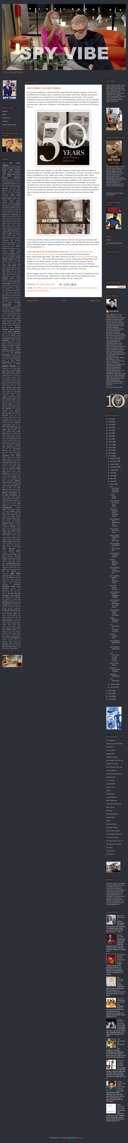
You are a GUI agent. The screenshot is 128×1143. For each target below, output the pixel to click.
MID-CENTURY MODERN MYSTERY (114, 489)
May (111, 478)
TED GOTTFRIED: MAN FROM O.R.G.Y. (114, 657)
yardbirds (5, 643)
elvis (16, 299)
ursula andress (7, 621)
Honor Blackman (14, 172)
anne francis (7, 192)
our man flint (13, 486)
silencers (4, 559)
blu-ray (15, 214)
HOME (108, 240)
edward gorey (16, 294)
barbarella (17, 204)
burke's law (10, 226)
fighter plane (14, 311)
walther (9, 633)
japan (18, 370)
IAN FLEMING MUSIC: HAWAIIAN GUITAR (114, 594)
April (112, 481)
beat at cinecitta (13, 209)
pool (12, 513)
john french (17, 384)
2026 (110, 419)
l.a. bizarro (17, 403)
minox (18, 452)
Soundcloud (6, 118)
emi (19, 299)
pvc (3, 520)
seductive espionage (8, 553)
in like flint (14, 355)
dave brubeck (7, 262)
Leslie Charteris (111, 797)
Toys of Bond (110, 851)
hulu (3, 353)
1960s (39, 288)
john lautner (6, 385)
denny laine (17, 274)
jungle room (13, 393)
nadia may (5, 470)
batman (17, 206)
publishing (11, 518)
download (4, 285)
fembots (7, 310)
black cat (17, 212)
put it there (17, 518)
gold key (17, 338)
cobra (18, 242)
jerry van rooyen (16, 379)
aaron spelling (6, 181)
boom (15, 216)
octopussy (14, 479)
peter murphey (11, 503)
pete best (14, 500)
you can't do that (13, 645)
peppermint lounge (7, 498)
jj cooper (18, 380)
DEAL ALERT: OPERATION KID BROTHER (114, 538)
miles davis (12, 452)
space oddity (8, 565)
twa (19, 615)
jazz (6, 373)
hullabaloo (17, 351)
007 (34, 288)
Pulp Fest (109, 810)
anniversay (17, 192)
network (4, 473)
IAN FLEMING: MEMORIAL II (115, 642)
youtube (15, 646)
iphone (4, 358)
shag (19, 554)
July (111, 472)
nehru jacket (11, 471)
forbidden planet (11, 315)
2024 (110, 424)
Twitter (121, 193)
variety (9, 622)
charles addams (11, 237)
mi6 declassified (7, 445)
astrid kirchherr (7, 197)
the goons (5, 599)
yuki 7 (8, 648)
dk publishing (9, 281)
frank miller (6, 316)
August (112, 470)
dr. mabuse (6, 288)
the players (12, 601)
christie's (17, 238)
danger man (12, 259)
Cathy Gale (6, 168)
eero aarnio (14, 295)
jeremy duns (16, 377)
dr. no (13, 288)
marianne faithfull (11, 431)
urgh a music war (15, 619)
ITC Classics (110, 780)
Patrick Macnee (11, 178)
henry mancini (15, 345)
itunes (12, 362)
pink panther (11, 509)
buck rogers (16, 225)
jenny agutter (6, 377)
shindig (18, 558)
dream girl (5, 290)
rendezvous (5, 526)
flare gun (18, 313)
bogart (11, 216)
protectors (5, 518)
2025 (110, 422)
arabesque (5, 195)
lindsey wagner (16, 413)
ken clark (9, 398)
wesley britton (15, 634)
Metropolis (17, 176)
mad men (10, 422)
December (113, 458)
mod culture (15, 455)
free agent (10, 320)
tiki (19, 610)
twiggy (4, 617)
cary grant (11, 231)
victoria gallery (12, 626)
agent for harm (15, 185)
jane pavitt (13, 370)
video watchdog (11, 627)
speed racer (17, 567)
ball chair (10, 204)
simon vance (12, 559)
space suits (5, 567)
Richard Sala (110, 817)
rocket (10, 539)
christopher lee (7, 240)
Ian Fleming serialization (84, 257)
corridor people (15, 252)
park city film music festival (13, 491)
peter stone (10, 505)
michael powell (11, 447)
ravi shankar (16, 521)
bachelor (4, 202)
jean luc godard (12, 373)
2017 (110, 444)
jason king (6, 372)
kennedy (14, 398)
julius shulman (6, 393)
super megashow (14, 582)
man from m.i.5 (16, 424)
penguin (18, 497)
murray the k (5, 468)
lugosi (3, 422)
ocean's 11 (6, 479)
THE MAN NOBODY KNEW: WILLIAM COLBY (114, 512)
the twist (10, 606)
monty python (7, 461)
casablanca (17, 231)
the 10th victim (12, 593)
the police (17, 601)
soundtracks (10, 563)
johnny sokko (6, 391)
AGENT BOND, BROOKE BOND (114, 562)
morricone (13, 462)
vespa (9, 624)
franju (18, 315)
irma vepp (9, 358)
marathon (14, 430)
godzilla (12, 338)
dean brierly (13, 272)
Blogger (79, 1138)
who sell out (7, 638)
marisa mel (9, 433)
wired (19, 641)
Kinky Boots (16, 174)
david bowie (11, 265)
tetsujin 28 (5, 593)
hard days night (11, 344)
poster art (14, 514)
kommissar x (16, 401)
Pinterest (112, 195)
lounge (4, 420)
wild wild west (15, 638)
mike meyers (12, 450)
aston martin (15, 195)
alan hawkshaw (10, 186)
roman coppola (6, 543)
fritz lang (17, 320)
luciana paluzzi (11, 420)
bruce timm (17, 223)
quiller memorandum (13, 520)
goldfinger (5, 340)
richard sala (6, 532)
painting (14, 489)
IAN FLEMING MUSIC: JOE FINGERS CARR (114, 579)
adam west (7, 183)
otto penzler (16, 484)
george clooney (7, 327)
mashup (18, 436)
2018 (110, 441)
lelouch (18, 407)
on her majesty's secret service (11, 481)
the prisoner (7, 603)
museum (12, 468)
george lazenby (15, 329)
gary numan (12, 323)
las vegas (8, 407)
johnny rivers (17, 389)
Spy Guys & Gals (111, 827)
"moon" (4, 163)
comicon (4, 250)
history (18, 347)
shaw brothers (7, 556)
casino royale (7, 233)
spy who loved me (8, 576)
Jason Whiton (114, 311)
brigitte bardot (6, 221)
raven (8, 521)
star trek (9, 577)
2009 (110, 699)
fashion (13, 308)
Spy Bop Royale (111, 824)
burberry (4, 226)
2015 (110, 450)
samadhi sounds (11, 546)
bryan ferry (6, 225)
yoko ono (5, 645)
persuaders (8, 500)
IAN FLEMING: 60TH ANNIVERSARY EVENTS (115, 522)
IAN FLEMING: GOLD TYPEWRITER (115, 570)
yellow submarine (14, 643)
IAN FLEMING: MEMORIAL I (115, 648)
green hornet (15, 340)
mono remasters (15, 459)
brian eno (17, 220)
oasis (18, 477)
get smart (17, 333)
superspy (5, 584)
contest (12, 250)
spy (40, 291)
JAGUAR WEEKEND (114, 675)
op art (15, 482)
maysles (7, 442)
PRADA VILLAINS (120, 936)
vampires (15, 621)
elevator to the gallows (14, 297)
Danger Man (110, 754)
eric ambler (7, 302)
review (13, 526)
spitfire (18, 569)
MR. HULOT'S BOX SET (120, 979)
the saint (15, 603)
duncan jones (12, 290)
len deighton (6, 408)
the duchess (16, 597)
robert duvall (11, 536)
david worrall (17, 269)
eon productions (15, 301)
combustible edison (8, 246)
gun (13, 342)
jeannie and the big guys (13, 375)
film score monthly (10, 313)
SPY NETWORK (114, 679)
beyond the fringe (12, 211)
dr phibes (10, 287)
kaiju (12, 394)
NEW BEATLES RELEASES (121, 1106)
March (112, 484)
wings (10, 641)
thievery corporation (14, 608)
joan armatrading (6, 382)
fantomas (17, 306)
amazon (46, 288)
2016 (110, 447)
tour (19, 613)
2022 (110, 430)
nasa (3, 471)
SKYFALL (38, 259)
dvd (17, 290)
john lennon (7, 387)
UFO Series (110, 854)
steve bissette (16, 577)
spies (36, 291)
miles (6, 452)
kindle (89, 288)
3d (10, 166)
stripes (4, 581)
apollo (12, 193)
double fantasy (16, 283)
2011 (110, 693)
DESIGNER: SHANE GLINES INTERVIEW (121, 957)
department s (6, 276)
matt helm (9, 438)
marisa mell (16, 433)
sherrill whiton (12, 558)
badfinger (11, 202)
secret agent (14, 551)
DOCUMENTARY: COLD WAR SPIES (114, 503)
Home (64, 301)
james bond (81, 288)
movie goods (12, 464)
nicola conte (16, 475)
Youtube (5, 121)
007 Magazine (110, 740)
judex (18, 391)
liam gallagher (15, 410)
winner (14, 641)
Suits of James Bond (113, 831)
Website (5, 111)
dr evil (10, 285)
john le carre (15, 385)
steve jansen (6, 579)
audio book (11, 198)
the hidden (14, 599)
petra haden (17, 505)
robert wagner (12, 537)
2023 (110, 427)
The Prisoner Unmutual (113, 844)
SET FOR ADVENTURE (114, 243)
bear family (5, 209)
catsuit (9, 235)
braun (9, 220)
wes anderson (6, 634)
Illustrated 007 (110, 777)
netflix (18, 471)
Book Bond (109, 747)
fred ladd (12, 318)
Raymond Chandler (8, 180)
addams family (16, 183)
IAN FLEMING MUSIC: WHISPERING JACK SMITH (114, 603)
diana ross (13, 280)
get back (10, 333)
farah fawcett (5, 308)
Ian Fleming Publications (114, 774)
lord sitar (9, 417)
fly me (4, 315)
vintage (8, 629)
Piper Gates (51, 269)
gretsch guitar (6, 342)
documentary (6, 283)
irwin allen (16, 358)
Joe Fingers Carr (51, 254)
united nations (6, 619)
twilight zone (11, 617)
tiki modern (5, 612)
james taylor (10, 368)
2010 (110, 696)
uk (19, 617)
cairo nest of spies (15, 228)
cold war (10, 244)
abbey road (14, 181)
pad (10, 489)
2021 (110, 433)
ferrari (12, 310)
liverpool (5, 415)
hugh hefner (54, 288)
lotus (11, 419)
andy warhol (16, 190)
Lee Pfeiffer (7, 176)
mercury (11, 443)
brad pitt (4, 220)
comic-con (17, 248)
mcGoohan (13, 442)
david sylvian (9, 269)
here (32, 107)
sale (3, 547)
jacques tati (11, 364)
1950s (18, 163)
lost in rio (15, 417)
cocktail (4, 244)
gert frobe (5, 333)
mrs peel (17, 466)
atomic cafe (16, 197)
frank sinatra (16, 316)
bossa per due (16, 218)
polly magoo (6, 513)
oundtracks (5, 486)
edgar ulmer (8, 294)
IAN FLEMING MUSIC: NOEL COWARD (114, 612)
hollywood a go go (8, 349)
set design (13, 554)
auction (4, 198)
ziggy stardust (14, 648)
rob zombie (14, 534)
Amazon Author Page (9, 124)
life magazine (16, 412)
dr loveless (15, 285)
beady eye (17, 207)
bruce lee (10, 223)
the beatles (15, 596)
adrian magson (6, 185)
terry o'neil (17, 592)
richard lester (15, 530)
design (4, 278)
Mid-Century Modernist (113, 804)
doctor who (16, 281)
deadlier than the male (13, 271)
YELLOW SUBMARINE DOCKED (121, 1000)
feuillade (17, 310)
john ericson (9, 384)
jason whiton (15, 372)
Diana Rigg (7, 170)
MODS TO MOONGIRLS (121, 917)
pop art (17, 513)
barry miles (12, 206)
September (114, 467)
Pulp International (112, 814)
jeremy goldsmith (6, 379)
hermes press (7, 347)
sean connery (8, 549)
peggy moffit (11, 497)
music (18, 468)
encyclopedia (5, 301)
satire (18, 546)
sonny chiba (11, 561)
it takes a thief (11, 359)
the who (15, 606)
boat (8, 216)
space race (16, 565)
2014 (110, 453)
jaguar (18, 364)
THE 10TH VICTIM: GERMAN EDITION (120, 1063)
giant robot (5, 335)
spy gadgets (11, 571)
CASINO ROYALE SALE (114, 636)
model (4, 457)
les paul (15, 408)
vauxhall (13, 622)
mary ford (14, 435)
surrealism (17, 584)
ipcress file (16, 357)
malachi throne (6, 424)
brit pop (13, 221)
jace (16, 362)
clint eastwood (11, 242)
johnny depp (8, 389)
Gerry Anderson (111, 770)
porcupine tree (6, 514)
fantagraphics (6, 306)
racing (4, 521)
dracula (18, 288)
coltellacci (17, 244)
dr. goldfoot (17, 287)
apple (18, 193)
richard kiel (6, 530)
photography (7, 507)
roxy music (17, 543)
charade (4, 237)
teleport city (13, 590)
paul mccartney (11, 495)
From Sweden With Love (114, 767)
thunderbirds (14, 610)
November (113, 461)
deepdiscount (10, 274)
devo (8, 280)
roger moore (7, 541)
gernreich (4, 331)
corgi (19, 250)
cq (16, 253)
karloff (10, 396)
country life (5, 253)
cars (6, 231)
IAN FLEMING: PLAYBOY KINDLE (115, 555)
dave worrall (12, 264)
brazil (12, 220)
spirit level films (11, 569)
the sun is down (13, 605)
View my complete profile (114, 387)
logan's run (13, 415)
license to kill (6, 412)
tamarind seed (15, 588)
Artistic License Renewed (114, 743)
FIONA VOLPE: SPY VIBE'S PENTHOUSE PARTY (121, 1085)
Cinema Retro (15, 168)
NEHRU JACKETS (120, 1020)
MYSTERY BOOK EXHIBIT (114, 587)
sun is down (10, 581)
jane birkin (17, 368)
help (9, 345)
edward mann (6, 295)
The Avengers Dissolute (114, 834)
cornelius (5, 252)
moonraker (5, 462)
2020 (110, 436)
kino (14, 400)
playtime (18, 511)
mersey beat (17, 443)
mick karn (9, 448)
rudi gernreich (15, 545)
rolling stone (16, 541)
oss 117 (10, 484)
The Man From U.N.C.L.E (114, 841)
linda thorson (6, 413)
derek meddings (15, 276)
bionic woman (10, 212)
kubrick (4, 403)
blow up (9, 214)
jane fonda (5, 370)
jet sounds (5, 380)
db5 (3, 271)
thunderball (5, 610)
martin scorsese (6, 435)
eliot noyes (12, 299)
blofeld (4, 214)
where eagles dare (7, 636)
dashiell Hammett (14, 260)
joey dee (14, 382)
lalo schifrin (8, 405)
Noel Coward (74, 252)
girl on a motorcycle (13, 337)
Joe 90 (108, 790)
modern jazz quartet (13, 457)
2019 (110, 439)
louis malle (17, 419)
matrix (3, 438)
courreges (12, 253)
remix (18, 525)
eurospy (17, 302)
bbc (13, 207)
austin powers (15, 200)
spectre (11, 567)
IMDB (4, 114)
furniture (5, 323)
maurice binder (12, 440)
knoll (10, 401)
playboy (30, 291)
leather (14, 407)
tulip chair (13, 615)
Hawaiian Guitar (38, 254)
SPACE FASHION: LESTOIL (114, 619)
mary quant (11, 436)
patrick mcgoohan (9, 493)
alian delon (13, 188)
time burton (13, 612)
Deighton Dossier (111, 757)
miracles (4, 454)
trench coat (5, 615)
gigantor (13, 335)
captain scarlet (13, 230)
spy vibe (45, 291)
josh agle (13, 391)
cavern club (16, 235)
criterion (12, 257)
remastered (12, 525)
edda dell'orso (9, 292)
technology (5, 590)
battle (10, 207)
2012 (110, 690)
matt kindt (15, 438)
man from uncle (8, 426)
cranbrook (12, 255)
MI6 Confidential (111, 800)
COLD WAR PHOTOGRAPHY (114, 530)
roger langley (16, 539)
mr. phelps (10, 466)
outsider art (11, 487)
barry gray (5, 206)
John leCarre (110, 794)
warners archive (16, 633)
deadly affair (5, 272)
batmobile (5, 207)
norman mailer (6, 477)
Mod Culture (110, 807)
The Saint (109, 847)
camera (4, 230)
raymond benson (8, 523)
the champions (6, 597)
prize (13, 516)
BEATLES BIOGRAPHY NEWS (115, 669)
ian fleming (64, 288)
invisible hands (8, 357)
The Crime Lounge (112, 837)
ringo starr (6, 534)
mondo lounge (6, 459)
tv (17, 615)
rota (13, 543)
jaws (3, 373)
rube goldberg (6, 545)
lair (3, 405)
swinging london (9, 586)
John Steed (6, 174)
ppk (19, 514)
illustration (6, 355)
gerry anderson (14, 331)
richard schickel (16, 532)
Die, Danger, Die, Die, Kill (114, 760)
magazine (17, 422)
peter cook (12, 502)
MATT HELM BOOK (114, 664)
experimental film (11, 304)
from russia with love (11, 322)
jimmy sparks (11, 380)
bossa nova (9, 218)
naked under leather (14, 470)
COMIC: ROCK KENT (113, 496)
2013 (110, 456)
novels (94, 288)
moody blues (16, 461)
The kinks (17, 180)
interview (72, 288)
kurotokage (10, 403)
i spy (8, 353)
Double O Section (112, 763)
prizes (18, 516)
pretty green (6, 516)
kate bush (14, 396)
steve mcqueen (15, 579)
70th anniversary (15, 166)
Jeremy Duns (110, 787)
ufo (17, 617)
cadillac (8, 228)
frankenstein (5, 318)
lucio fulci (17, 420)
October (113, 464)
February (113, 684)
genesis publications (14, 325)
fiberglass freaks (6, 311)
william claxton (7, 640)
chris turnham (10, 238)
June (112, 475)
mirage (11, 454)
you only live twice (11, 645)
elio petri (5, 299)
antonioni (5, 193)
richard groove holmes (13, 528)
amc (10, 190)
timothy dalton (12, 613)
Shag (108, 820)
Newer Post (32, 301)
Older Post (95, 301)
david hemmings (12, 267)
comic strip (10, 248)
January (113, 687)
